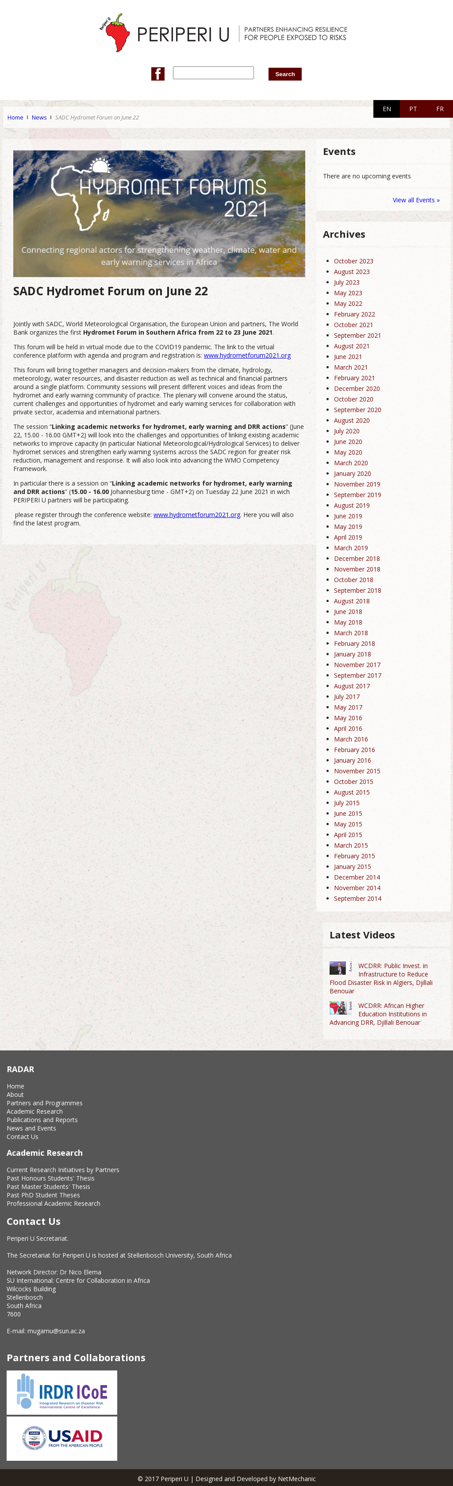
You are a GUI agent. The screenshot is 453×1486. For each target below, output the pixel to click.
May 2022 (348, 301)
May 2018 (348, 620)
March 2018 (351, 631)
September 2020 (357, 408)
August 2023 (352, 270)
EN (387, 107)
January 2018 (352, 652)
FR (440, 107)
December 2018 (357, 556)
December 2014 (357, 875)
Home (15, 116)
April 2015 (348, 833)
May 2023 (348, 291)
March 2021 (351, 365)
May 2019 (348, 525)
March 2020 (351, 461)
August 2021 (352, 344)
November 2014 (357, 886)
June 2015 (348, 811)
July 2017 (347, 695)
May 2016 (348, 716)
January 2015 (352, 865)
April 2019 (348, 535)
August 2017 (352, 684)
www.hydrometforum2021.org (247, 353)
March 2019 (351, 546)
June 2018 (348, 610)
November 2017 (357, 663)
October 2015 (353, 780)
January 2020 (352, 471)
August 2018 (352, 599)
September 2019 (357, 493)
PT (413, 107)
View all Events (414, 198)
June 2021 (348, 355)
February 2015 (354, 854)
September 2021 (357, 333)
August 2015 (352, 790)
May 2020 (348, 450)
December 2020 (357, 386)
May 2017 (348, 705)
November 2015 (357, 769)
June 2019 (348, 514)
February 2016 (354, 748)
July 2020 (347, 429)
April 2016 (348, 726)
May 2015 (348, 822)
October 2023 (353, 259)
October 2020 (353, 397)
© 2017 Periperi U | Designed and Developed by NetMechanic (227, 1477)
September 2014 (357, 896)
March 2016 (351, 737)
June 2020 (348, 440)
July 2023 (347, 280)
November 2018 (357, 567)
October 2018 (353, 578)
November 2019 (357, 482)
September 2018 (357, 588)
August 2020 (352, 418)
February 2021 (354, 376)
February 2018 (354, 641)
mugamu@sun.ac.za (56, 1329)
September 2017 (357, 673)
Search (282, 72)
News (39, 116)
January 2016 (352, 758)
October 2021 (353, 323)
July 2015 (347, 801)
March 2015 (351, 843)
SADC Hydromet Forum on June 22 (97, 116)
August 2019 (352, 503)
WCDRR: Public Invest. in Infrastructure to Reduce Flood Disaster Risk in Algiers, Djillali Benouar (381, 976)
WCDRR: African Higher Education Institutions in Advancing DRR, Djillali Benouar (378, 1012)
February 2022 (354, 312)
